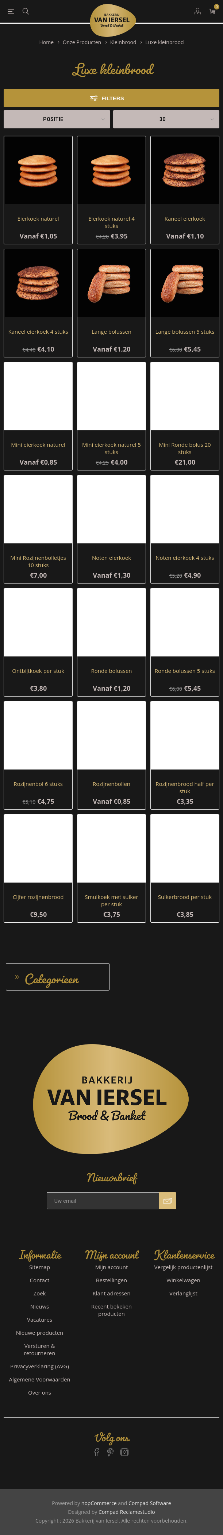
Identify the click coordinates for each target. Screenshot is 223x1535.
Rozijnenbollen (111, 783)
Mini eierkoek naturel (38, 444)
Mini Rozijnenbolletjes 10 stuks (38, 561)
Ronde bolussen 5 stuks (185, 670)
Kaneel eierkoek (185, 218)
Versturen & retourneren (39, 1349)
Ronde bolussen (111, 670)
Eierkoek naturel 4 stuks (111, 222)
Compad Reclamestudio (127, 1511)
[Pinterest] (110, 1449)
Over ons (39, 1392)
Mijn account (111, 1267)
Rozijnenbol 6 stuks (38, 783)
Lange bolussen (111, 331)
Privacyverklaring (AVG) (39, 1366)
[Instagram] (124, 1449)
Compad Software (149, 1503)
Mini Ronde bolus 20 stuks (185, 448)
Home (46, 42)
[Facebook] (97, 1449)
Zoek (40, 1293)
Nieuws (39, 1306)
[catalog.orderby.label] (57, 119)
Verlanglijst (183, 1293)
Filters (112, 98)
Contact (40, 1280)
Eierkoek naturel (38, 218)
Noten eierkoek (111, 557)
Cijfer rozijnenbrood (38, 896)
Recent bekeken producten (111, 1310)
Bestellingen (111, 1280)
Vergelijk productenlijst (183, 1267)
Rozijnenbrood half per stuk (184, 787)
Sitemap (39, 1267)
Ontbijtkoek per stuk (38, 670)
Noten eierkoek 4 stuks (184, 557)
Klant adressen (112, 1293)
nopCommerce (99, 1503)
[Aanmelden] (103, 1200)
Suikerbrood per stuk (185, 896)
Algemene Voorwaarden (39, 1379)
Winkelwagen (183, 1280)
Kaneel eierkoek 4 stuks (38, 331)
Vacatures (39, 1319)
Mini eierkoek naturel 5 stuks (111, 448)
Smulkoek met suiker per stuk (111, 900)
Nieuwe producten (40, 1332)
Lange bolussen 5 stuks (184, 331)
